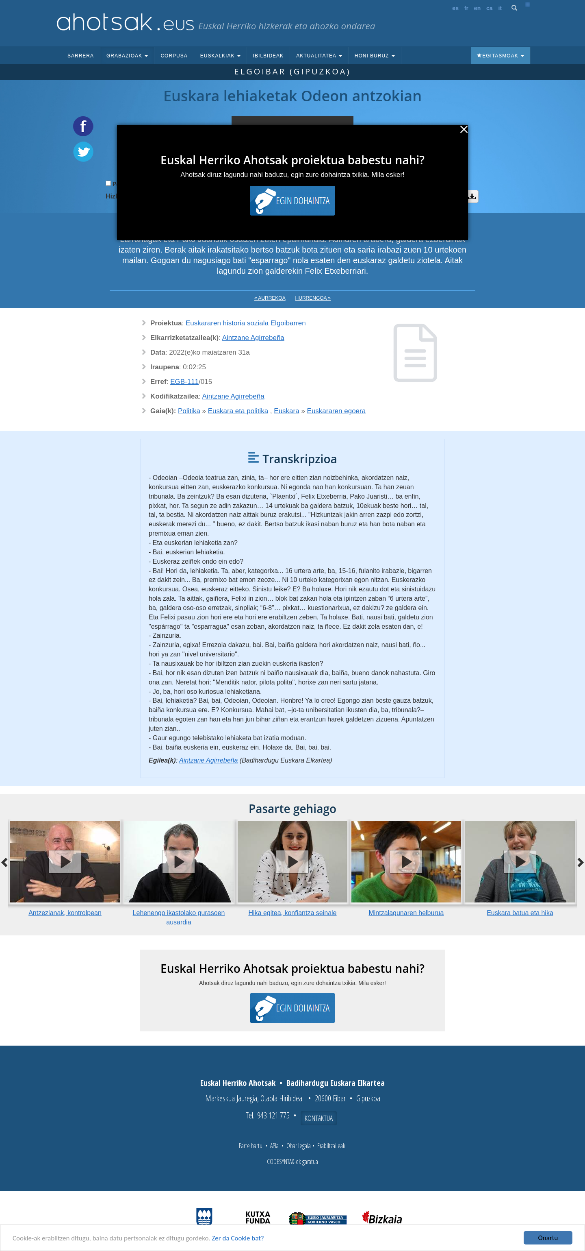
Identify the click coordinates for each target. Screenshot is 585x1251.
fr (466, 8)
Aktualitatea (319, 56)
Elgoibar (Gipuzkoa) (292, 71)
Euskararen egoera (336, 411)
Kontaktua (319, 1118)
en (477, 8)
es (455, 8)
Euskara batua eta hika (520, 912)
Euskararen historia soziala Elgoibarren (246, 323)
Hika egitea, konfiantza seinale (292, 912)
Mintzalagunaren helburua (406, 912)
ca (489, 8)
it (500, 8)
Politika (189, 411)
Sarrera (80, 56)
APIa (274, 1145)
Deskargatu (472, 196)
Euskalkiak (220, 56)
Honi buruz (375, 56)
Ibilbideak (268, 56)
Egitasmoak (500, 56)
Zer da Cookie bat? (238, 1238)
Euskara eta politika (238, 411)
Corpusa (173, 56)
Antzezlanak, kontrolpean (65, 912)
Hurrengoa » (313, 298)
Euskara (286, 411)
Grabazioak (127, 56)
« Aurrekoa (270, 298)
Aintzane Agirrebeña (253, 338)
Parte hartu (250, 1145)
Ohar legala (298, 1145)
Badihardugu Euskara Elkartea (335, 1082)
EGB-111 (184, 382)
